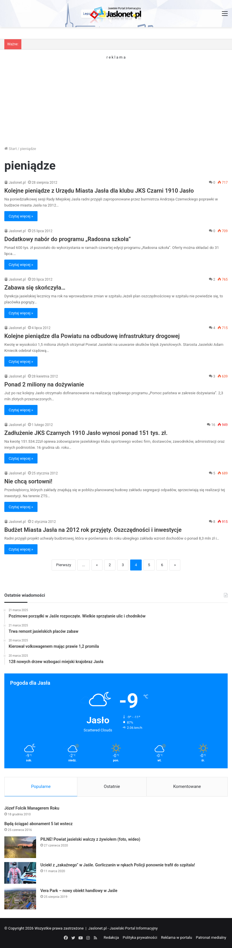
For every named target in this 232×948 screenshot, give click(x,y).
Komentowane (187, 786)
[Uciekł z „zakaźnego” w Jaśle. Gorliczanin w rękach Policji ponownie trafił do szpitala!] (20, 873)
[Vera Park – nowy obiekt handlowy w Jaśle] (20, 898)
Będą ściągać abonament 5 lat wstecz (38, 823)
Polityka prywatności (140, 937)
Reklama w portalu (176, 937)
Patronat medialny (211, 937)
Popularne (41, 786)
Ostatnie (112, 786)
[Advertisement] (116, 99)
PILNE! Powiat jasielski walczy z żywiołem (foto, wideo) (90, 839)
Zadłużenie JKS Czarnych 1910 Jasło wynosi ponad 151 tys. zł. (86, 432)
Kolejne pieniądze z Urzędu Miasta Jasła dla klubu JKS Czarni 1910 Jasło (99, 190)
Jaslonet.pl (17, 183)
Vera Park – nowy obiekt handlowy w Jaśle (78, 890)
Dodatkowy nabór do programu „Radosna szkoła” (67, 239)
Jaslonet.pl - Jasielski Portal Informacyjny (123, 928)
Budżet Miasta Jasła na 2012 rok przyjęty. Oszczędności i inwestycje (93, 529)
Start (10, 149)
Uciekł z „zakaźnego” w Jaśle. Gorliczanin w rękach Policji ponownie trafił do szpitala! (117, 865)
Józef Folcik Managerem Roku (31, 808)
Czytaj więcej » (21, 216)
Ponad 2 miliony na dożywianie (44, 384)
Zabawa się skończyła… (35, 287)
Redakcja (111, 937)
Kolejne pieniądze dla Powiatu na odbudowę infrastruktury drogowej (92, 336)
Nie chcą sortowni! (28, 481)
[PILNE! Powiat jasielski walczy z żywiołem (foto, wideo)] (20, 847)
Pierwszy (63, 565)
